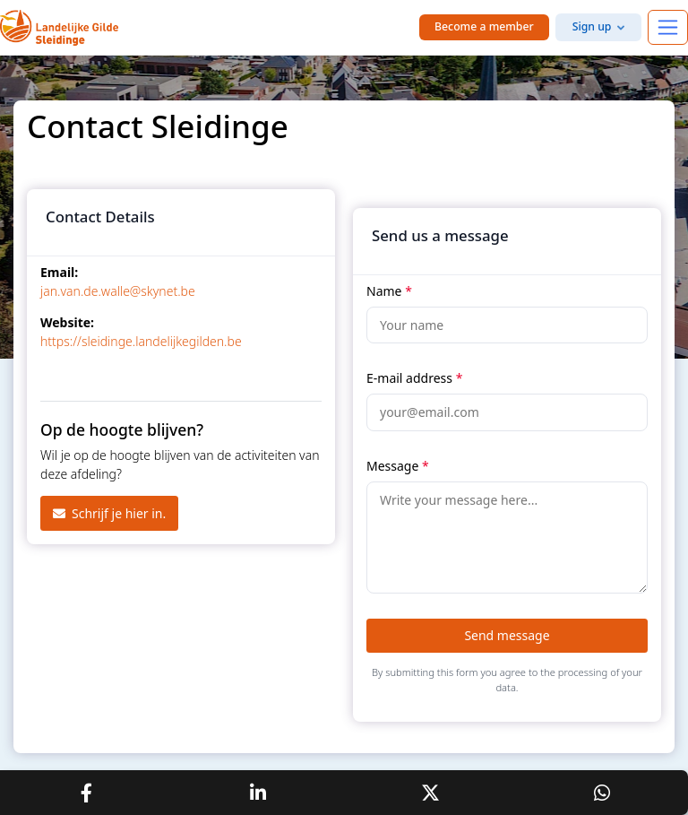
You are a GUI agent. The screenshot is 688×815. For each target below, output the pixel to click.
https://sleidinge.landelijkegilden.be (141, 341)
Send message (506, 635)
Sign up (592, 26)
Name (389, 290)
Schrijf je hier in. (109, 513)
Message (397, 465)
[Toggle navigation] (668, 27)
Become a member (484, 26)
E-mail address (414, 377)
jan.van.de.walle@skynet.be (117, 290)
